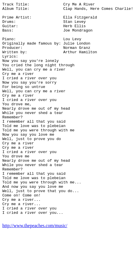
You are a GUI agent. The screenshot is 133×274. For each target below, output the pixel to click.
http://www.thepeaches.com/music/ (34, 268)
